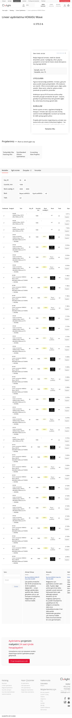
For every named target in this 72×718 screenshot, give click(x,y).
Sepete (67, 217)
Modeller (5, 170)
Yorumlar (37, 170)
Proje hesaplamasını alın (19, 661)
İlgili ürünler (15, 170)
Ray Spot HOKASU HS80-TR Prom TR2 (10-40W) (32, 578)
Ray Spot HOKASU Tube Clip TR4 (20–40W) (53, 578)
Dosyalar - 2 (27, 170)
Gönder (16, 586)
